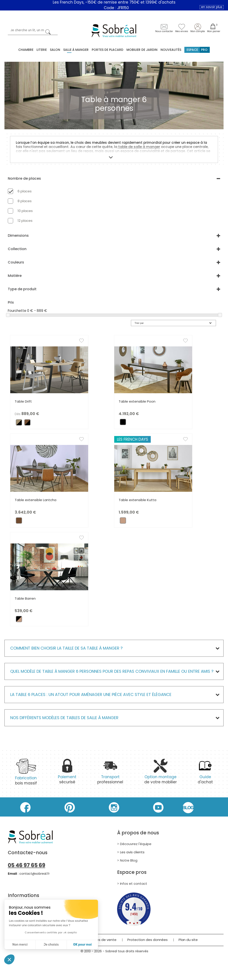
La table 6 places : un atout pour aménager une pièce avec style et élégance (90, 694)
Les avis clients (132, 852)
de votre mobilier (160, 774)
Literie (42, 49)
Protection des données (147, 939)
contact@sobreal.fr (34, 873)
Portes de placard (107, 49)
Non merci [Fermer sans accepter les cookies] (19, 944)
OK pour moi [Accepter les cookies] (82, 944)
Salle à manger (76, 49)
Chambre (25, 49)
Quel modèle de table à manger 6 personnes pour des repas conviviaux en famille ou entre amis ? (112, 671)
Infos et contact (133, 883)
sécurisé (67, 774)
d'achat (205, 774)
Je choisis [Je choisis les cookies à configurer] (51, 944)
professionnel (110, 774)
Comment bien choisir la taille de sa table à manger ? (66, 648)
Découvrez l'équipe (135, 843)
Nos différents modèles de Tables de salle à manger (64, 717)
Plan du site (188, 939)
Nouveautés (171, 49)
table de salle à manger (138, 146)
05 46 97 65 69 (26, 865)
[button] (9, 959)
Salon (55, 49)
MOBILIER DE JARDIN (141, 49)
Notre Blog (128, 860)
